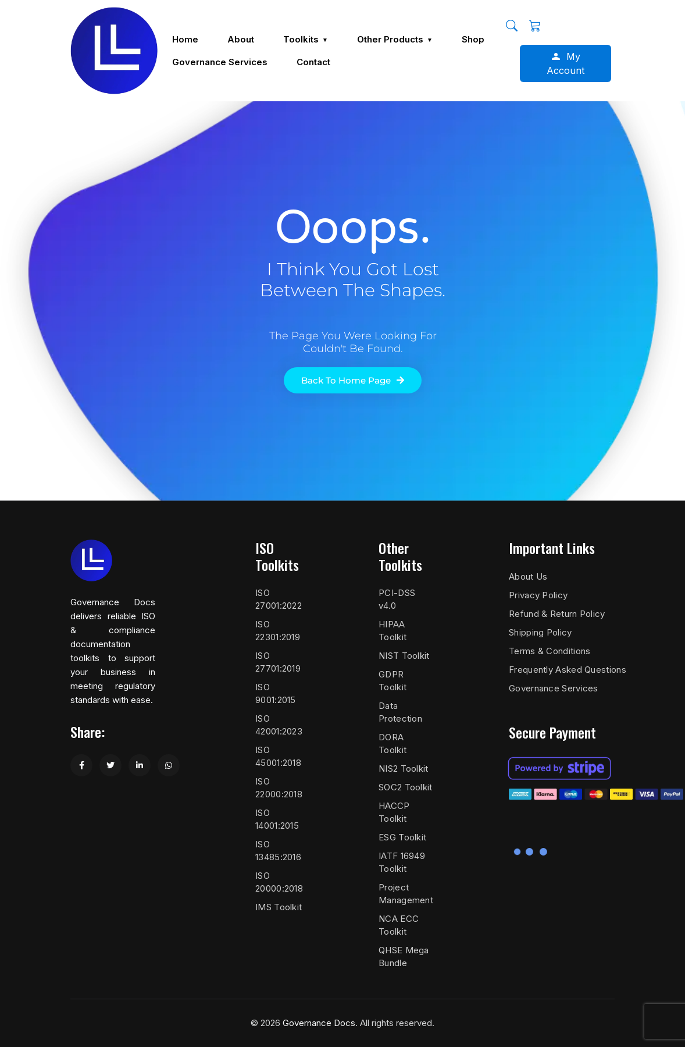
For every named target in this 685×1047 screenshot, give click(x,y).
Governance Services (553, 688)
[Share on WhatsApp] (169, 765)
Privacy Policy (538, 595)
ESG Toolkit (402, 837)
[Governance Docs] (114, 50)
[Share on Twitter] (110, 765)
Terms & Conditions (549, 650)
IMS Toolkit (278, 907)
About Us (528, 576)
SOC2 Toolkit (406, 787)
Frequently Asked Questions (567, 669)
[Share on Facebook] (81, 765)
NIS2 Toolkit (404, 768)
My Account (565, 63)
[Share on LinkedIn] (140, 765)
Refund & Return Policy (557, 613)
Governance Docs (319, 1022)
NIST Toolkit (404, 655)
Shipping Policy (540, 632)
